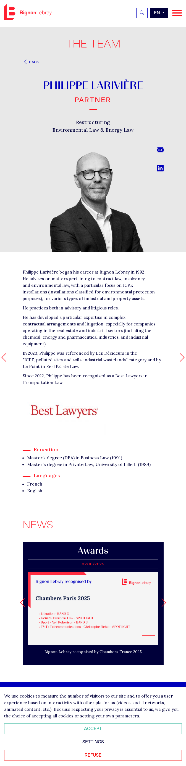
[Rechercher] (142, 13)
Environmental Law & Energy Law (93, 130)
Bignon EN (28, 12)
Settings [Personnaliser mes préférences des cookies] (93, 741)
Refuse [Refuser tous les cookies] (93, 755)
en (157, 12)
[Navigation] (177, 13)
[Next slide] (162, 602)
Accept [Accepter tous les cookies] (93, 728)
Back (31, 62)
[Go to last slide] (24, 602)
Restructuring (93, 122)
